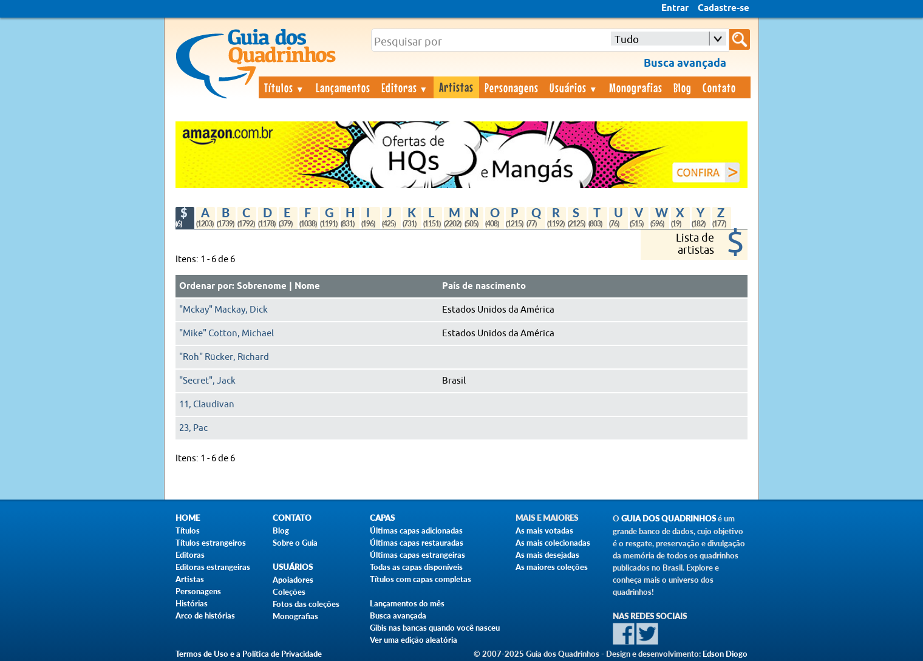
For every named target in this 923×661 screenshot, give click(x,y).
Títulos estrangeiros (210, 542)
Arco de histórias (205, 615)
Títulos (284, 87)
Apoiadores (293, 580)
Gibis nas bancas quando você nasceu (435, 627)
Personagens (512, 87)
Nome (307, 286)
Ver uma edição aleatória (413, 640)
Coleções (289, 592)
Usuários (574, 87)
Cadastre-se (723, 8)
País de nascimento (484, 286)
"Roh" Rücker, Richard (224, 357)
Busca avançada (398, 615)
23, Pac (193, 428)
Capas (382, 518)
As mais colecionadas (553, 542)
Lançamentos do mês (407, 603)
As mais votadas (544, 530)
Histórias (191, 603)
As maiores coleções (552, 567)
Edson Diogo (725, 654)
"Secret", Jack (207, 381)
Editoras (405, 87)
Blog (682, 87)
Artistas (456, 87)
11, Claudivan (206, 404)
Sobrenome (262, 286)
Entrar (675, 8)
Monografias (635, 87)
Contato (719, 87)
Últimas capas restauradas (416, 542)
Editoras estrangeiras (212, 567)
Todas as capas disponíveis (416, 567)
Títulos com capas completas (420, 579)
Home (187, 518)
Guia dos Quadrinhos (668, 518)
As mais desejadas (547, 555)
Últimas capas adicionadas (416, 530)
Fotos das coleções (306, 604)
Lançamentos (343, 87)
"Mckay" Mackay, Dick (223, 310)
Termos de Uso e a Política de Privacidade (248, 654)
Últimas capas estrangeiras (417, 555)
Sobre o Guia (295, 542)
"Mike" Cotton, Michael (226, 333)
